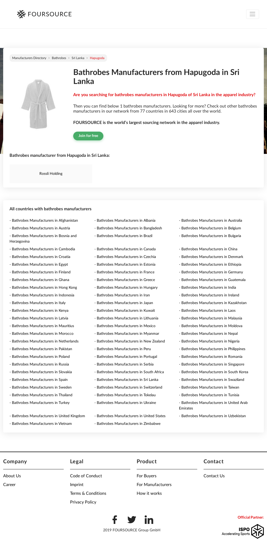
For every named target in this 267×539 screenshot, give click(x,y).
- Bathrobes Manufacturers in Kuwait (124, 311)
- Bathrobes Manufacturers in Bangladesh (128, 228)
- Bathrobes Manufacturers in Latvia (39, 318)
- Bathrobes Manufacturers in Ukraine (125, 403)
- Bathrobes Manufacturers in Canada (125, 249)
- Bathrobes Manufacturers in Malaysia (210, 318)
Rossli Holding (50, 174)
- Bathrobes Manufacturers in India (207, 287)
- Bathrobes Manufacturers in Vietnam (41, 424)
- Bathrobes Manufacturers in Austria (40, 228)
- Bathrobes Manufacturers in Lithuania (126, 318)
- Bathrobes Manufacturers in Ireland (209, 295)
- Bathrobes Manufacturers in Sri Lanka (126, 380)
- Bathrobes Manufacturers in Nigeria (209, 341)
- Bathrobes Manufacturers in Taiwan (209, 387)
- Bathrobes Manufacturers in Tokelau (125, 395)
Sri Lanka (78, 58)
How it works (149, 493)
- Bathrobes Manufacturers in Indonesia (42, 295)
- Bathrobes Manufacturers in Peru (122, 349)
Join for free (88, 136)
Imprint (77, 485)
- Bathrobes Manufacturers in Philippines (212, 349)
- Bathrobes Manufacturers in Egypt (39, 264)
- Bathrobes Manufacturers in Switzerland (128, 387)
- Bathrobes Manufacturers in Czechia (125, 257)
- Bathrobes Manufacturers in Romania (210, 357)
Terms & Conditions (88, 493)
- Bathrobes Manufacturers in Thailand (41, 395)
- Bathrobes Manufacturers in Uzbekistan (212, 416)
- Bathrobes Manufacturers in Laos (207, 311)
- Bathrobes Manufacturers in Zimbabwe (127, 424)
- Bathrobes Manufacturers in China (208, 249)
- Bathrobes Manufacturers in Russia (39, 364)
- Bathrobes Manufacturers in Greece (124, 280)
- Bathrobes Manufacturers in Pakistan (41, 349)
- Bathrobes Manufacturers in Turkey (40, 403)
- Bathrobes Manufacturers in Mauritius (42, 326)
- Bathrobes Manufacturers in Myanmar (126, 334)
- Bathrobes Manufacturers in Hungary (126, 287)
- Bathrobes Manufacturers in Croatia (40, 257)
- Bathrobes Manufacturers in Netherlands (44, 341)
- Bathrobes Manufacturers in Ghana (39, 280)
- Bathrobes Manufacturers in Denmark (211, 257)
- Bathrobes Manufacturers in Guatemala (212, 280)
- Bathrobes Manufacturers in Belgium (210, 228)
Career (9, 485)
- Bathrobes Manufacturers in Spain (39, 380)
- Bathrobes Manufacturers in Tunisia (209, 395)
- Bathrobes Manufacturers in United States (129, 416)
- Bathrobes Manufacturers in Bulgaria (210, 236)
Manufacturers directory (29, 58)
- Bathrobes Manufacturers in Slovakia (41, 372)
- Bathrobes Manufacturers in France (124, 272)
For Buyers (146, 476)
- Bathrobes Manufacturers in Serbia (124, 364)
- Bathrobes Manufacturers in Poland (40, 357)
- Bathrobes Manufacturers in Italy (38, 303)
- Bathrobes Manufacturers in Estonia (124, 264)
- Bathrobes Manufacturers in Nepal (208, 334)
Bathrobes (59, 58)
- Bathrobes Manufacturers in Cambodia (42, 249)
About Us (12, 476)
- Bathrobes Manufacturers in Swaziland (211, 380)
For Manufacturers (154, 485)
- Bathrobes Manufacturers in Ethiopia (210, 264)
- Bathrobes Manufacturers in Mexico (124, 326)
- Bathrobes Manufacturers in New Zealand (129, 341)
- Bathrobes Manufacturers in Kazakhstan (213, 303)
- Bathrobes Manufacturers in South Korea (213, 372)
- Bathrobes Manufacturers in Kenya (39, 311)
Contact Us (214, 476)
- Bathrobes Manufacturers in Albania (124, 220)
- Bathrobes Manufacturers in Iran (122, 295)
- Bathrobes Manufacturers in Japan (123, 303)
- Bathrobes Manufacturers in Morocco (41, 334)
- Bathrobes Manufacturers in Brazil (123, 236)
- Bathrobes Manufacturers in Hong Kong (43, 287)
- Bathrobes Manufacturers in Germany (211, 272)
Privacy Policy (83, 502)
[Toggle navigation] (252, 14)
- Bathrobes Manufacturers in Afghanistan (44, 220)
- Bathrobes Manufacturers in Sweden (41, 387)
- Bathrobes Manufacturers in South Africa (129, 372)
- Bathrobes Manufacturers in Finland (40, 272)
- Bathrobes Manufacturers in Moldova (210, 326)
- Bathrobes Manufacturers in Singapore (211, 364)
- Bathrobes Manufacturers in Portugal (125, 357)
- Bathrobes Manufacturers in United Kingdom (47, 416)
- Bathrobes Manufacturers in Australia (210, 220)
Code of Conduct (86, 476)
